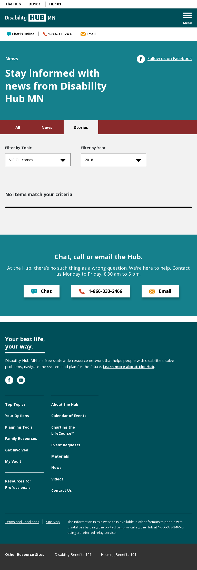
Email (88, 34)
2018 (113, 160)
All (17, 127)
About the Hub (64, 404)
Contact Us (61, 490)
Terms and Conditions (22, 521)
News (47, 127)
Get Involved (16, 450)
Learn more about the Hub (128, 366)
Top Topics (15, 404)
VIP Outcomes (37, 160)
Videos (57, 479)
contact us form (117, 527)
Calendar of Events (68, 415)
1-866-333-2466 (57, 34)
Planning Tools (19, 427)
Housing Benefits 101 (118, 554)
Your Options (17, 415)
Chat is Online (20, 34)
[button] (187, 19)
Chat (41, 291)
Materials (60, 456)
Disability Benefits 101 (73, 554)
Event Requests (65, 444)
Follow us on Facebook (164, 58)
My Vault (13, 461)
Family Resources (21, 438)
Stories (81, 127)
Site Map (53, 521)
